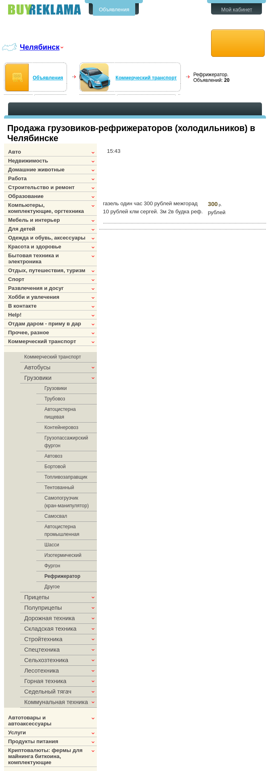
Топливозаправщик (65, 477)
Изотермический (63, 555)
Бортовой (55, 466)
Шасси (51, 545)
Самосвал (55, 516)
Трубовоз (54, 399)
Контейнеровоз (61, 427)
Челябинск (39, 47)
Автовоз (53, 456)
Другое (52, 587)
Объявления (114, 9)
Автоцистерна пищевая (60, 413)
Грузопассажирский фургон (66, 441)
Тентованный (59, 487)
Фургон (52, 566)
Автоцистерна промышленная (61, 530)
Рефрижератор (62, 576)
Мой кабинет (236, 9)
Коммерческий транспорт (146, 78)
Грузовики (55, 388)
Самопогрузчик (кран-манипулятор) (66, 501)
